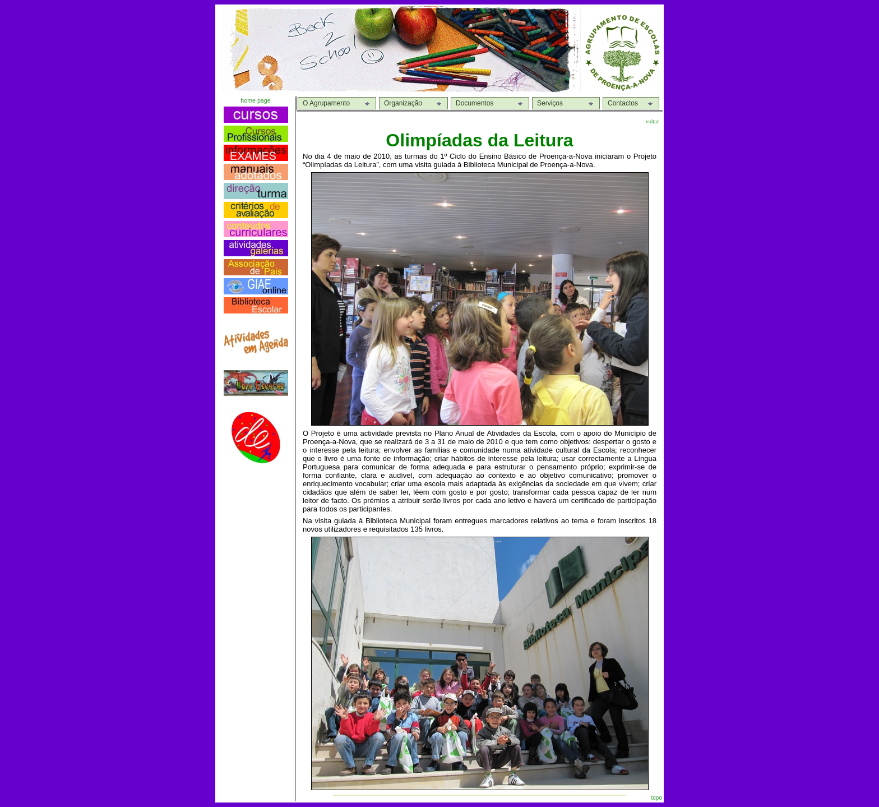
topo (656, 798)
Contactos (623, 103)
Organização (403, 103)
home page (255, 100)
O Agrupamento (326, 103)
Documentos (474, 103)
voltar (652, 121)
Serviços (550, 103)
